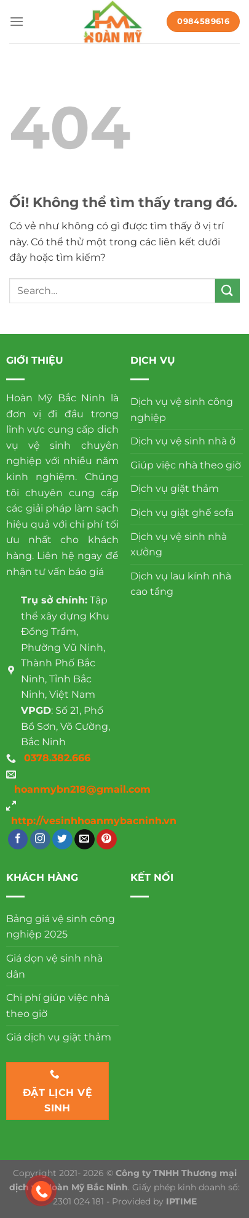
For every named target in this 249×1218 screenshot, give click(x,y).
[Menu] (16, 21)
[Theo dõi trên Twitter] (62, 839)
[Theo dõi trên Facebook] (18, 839)
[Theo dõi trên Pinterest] (107, 839)
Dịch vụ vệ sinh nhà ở (182, 441)
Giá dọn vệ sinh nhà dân (54, 966)
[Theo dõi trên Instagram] (40, 839)
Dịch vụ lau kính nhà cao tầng (180, 584)
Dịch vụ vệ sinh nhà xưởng (178, 544)
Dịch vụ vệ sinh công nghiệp (181, 409)
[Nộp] (227, 291)
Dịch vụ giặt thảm (174, 488)
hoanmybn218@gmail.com (82, 789)
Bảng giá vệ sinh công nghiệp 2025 (60, 927)
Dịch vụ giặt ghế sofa (182, 512)
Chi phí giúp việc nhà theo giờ (57, 1006)
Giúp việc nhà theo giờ (185, 465)
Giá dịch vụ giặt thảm (58, 1037)
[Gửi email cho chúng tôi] (84, 839)
